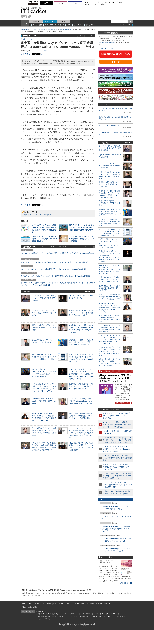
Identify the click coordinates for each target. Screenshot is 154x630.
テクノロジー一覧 (40, 29)
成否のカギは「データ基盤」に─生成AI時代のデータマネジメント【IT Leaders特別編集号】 (55, 262)
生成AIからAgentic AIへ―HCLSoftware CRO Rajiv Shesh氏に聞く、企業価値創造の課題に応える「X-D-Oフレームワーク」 (109, 308)
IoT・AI (111, 2)
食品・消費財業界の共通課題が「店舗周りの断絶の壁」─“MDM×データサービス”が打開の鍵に (81, 415)
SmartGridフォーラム (114, 614)
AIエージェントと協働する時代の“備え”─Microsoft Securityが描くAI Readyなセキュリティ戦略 (81, 401)
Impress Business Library (107, 43)
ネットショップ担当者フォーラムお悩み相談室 (73, 616)
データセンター (53, 29)
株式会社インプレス (42, 611)
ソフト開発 (104, 2)
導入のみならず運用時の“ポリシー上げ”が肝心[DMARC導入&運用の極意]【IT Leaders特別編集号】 (57, 276)
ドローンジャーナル (121, 616)
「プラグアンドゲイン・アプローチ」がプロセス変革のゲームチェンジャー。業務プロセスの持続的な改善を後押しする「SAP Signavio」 (81, 432)
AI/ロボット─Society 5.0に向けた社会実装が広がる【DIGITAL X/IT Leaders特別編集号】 (54, 269)
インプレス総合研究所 (87, 614)
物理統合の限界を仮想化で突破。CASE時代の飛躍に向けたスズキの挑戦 (44, 327)
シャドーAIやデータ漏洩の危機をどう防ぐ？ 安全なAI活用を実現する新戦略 (44, 298)
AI (63, 25)
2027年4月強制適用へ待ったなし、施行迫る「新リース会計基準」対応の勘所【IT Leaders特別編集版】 (57, 254)
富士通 (26, 215)
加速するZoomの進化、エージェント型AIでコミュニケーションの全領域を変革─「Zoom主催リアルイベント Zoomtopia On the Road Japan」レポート (81, 374)
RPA (68, 25)
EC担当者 (96, 2)
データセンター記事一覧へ (85, 36)
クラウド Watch (101, 614)
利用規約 (38, 604)
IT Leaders (33, 11)
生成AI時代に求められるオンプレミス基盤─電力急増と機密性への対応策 (44, 401)
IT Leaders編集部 (43, 51)
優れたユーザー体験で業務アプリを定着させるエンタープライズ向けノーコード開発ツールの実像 (44, 357)
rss (29, 16)
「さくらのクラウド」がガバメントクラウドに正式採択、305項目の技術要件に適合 (44, 238)
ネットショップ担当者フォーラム (46, 616)
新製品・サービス (65, 29)
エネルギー (88, 4)
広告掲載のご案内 (59, 604)
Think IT (63, 614)
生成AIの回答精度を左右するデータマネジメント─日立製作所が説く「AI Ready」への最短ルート (81, 312)
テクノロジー (50, 21)
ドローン (96, 4)
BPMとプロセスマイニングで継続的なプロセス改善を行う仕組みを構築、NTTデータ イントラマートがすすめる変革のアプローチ (110, 351)
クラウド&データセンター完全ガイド (47, 614)
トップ (24, 23)
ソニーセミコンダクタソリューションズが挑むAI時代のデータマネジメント (44, 312)
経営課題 (36, 21)
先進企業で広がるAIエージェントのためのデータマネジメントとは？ (44, 342)
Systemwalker (34, 215)
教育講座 (103, 4)
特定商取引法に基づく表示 (98, 604)
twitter (22, 16)
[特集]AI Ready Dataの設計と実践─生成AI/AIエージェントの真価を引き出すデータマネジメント (115, 378)
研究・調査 (119, 2)
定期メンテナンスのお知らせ (109, 126)
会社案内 (69, 604)
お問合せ (23, 607)
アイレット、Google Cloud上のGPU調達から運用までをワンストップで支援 (81, 238)
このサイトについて (27, 604)
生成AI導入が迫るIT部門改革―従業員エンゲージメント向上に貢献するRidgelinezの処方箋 (81, 386)
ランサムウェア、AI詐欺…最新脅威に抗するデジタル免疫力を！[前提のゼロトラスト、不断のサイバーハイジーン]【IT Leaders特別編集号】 (58, 284)
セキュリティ (78, 25)
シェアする (25, 54)
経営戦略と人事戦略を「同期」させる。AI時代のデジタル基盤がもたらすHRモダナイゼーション (81, 342)
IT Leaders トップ (26, 29)
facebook (25, 16)
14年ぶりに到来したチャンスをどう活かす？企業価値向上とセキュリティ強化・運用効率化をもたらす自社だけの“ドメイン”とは (110, 269)
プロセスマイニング (52, 25)
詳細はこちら (125, 583)
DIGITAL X (110, 616)
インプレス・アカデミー (44, 619)
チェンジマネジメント (47, 215)
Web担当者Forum (73, 614)
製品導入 (75, 3)
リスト (43, 54)
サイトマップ (113, 604)
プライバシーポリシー (81, 604)
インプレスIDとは (107, 48)
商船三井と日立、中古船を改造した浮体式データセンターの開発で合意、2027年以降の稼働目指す (81, 227)
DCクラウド (60, 3)
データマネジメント (93, 25)
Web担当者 (88, 2)
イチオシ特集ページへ (123, 403)
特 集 (63, 21)
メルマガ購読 (47, 604)
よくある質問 (32, 607)
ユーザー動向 (37, 25)
